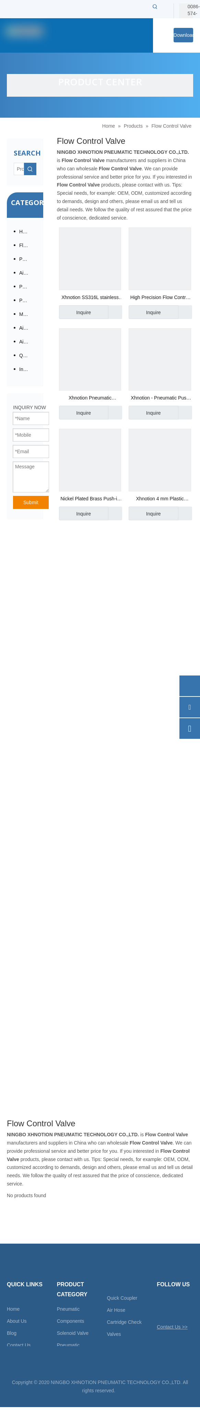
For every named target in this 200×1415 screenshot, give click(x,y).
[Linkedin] (185, 1301)
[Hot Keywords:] (155, 6)
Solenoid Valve (73, 1333)
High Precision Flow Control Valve (160, 298)
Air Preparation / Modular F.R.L (27, 273)
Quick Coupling (27, 355)
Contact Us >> (172, 1327)
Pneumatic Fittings (27, 259)
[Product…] (19, 169)
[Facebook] (173, 1301)
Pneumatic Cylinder (27, 300)
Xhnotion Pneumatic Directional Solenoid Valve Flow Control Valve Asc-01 (90, 398)
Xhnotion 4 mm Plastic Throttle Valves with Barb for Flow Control (160, 499)
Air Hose (116, 1310)
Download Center (183, 37)
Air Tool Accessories (27, 328)
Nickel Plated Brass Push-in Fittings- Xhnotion (90, 499)
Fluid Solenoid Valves (27, 245)
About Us (17, 1321)
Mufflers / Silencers (27, 314)
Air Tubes (27, 341)
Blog (11, 1333)
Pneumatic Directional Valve (27, 286)
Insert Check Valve (27, 369)
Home (13, 1309)
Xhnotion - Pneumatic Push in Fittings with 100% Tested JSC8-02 (160, 398)
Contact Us (19, 1345)
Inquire (75, 312)
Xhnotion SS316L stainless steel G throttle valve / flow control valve (90, 298)
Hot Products (27, 231)
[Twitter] (161, 1301)
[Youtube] (161, 1310)
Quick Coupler (122, 1298)
